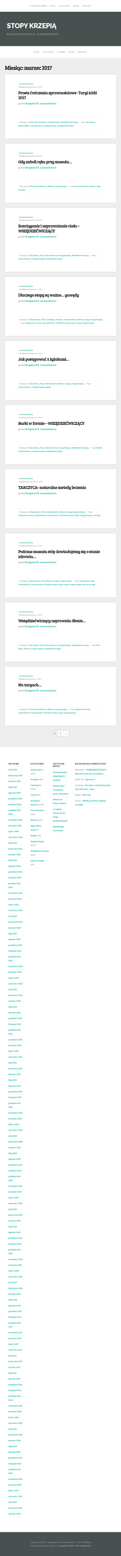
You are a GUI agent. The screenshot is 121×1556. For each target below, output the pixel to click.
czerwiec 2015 (15, 1496)
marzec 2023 (14, 927)
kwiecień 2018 (15, 1288)
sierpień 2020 (15, 1118)
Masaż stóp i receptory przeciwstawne (61, 789)
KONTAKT (87, 6)
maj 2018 (12, 1282)
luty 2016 (12, 1446)
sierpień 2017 (15, 1338)
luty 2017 (12, 1372)
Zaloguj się (85, 1545)
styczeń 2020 (14, 1158)
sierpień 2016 (15, 1411)
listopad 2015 (14, 1463)
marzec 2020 (14, 1147)
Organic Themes (66, 1545)
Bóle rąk (86, 794)
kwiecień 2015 (15, 1507)
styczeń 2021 (14, 1085)
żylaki (48, 387)
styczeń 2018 (14, 1305)
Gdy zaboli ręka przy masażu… (45, 161)
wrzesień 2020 (15, 1112)
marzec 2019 (14, 1220)
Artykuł (34, 779)
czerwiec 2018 (15, 1276)
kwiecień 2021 (15, 1068)
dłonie (27, 648)
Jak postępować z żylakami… (43, 359)
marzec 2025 (14, 781)
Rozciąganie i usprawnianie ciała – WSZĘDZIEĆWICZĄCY (48, 228)
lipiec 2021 (13, 1051)
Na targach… (29, 685)
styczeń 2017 (14, 1378)
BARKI (99, 447)
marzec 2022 (14, 1000)
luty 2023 (12, 933)
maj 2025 (12, 769)
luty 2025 (12, 787)
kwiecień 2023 (15, 921)
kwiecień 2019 (15, 1214)
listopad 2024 (14, 804)
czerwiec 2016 (15, 1423)
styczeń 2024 (14, 866)
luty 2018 (12, 1299)
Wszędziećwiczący (69, 122)
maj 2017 (12, 1355)
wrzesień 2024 (15, 819)
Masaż (51, 186)
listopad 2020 (14, 1097)
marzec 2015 (14, 1513)
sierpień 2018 (15, 1265)
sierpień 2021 (15, 1045)
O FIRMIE (61, 52)
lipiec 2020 (13, 1124)
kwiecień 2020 (15, 1141)
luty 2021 (12, 1079)
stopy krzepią (54, 122)
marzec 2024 (14, 854)
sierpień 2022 (15, 972)
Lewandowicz (36, 125)
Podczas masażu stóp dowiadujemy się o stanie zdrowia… (59, 554)
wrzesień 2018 (15, 1259)
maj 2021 (12, 1062)
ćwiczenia (90, 122)
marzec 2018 (14, 1293)
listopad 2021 (14, 1024)
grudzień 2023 (15, 871)
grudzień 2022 (15, 945)
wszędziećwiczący (65, 125)
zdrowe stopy (88, 584)
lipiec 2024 (13, 831)
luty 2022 (12, 1006)
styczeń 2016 (14, 1452)
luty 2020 (12, 1153)
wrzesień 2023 (15, 893)
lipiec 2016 (13, 1417)
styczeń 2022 (14, 1012)
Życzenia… (90, 779)
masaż (91, 186)
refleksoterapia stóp (65, 323)
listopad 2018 (14, 1243)
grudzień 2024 (15, 798)
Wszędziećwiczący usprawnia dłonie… (51, 620)
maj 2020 (12, 1135)
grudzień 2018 (15, 1237)
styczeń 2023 (14, 939)
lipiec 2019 (13, 1197)
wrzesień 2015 (15, 1479)
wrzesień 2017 (15, 1332)
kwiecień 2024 (15, 848)
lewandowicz (40, 122)
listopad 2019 (14, 1170)
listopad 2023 (14, 877)
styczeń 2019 (14, 1232)
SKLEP (71, 52)
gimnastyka (23, 125)
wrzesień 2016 (15, 1405)
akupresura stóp (33, 323)
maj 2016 (12, 1428)
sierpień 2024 (15, 825)
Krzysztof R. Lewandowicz (40, 103)
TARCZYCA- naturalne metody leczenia (52, 487)
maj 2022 (12, 989)
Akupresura (35, 319)
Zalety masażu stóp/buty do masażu (60, 776)
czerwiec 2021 (15, 1056)
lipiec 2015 (13, 1490)
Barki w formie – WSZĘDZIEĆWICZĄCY (51, 423)
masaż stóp (53, 515)
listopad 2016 (14, 1390)
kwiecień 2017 (15, 1361)
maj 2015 (12, 1502)
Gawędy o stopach (54, 319)
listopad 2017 (14, 1317)
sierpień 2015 (15, 1484)
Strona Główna (38, 6)
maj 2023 (12, 916)
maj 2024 (12, 842)
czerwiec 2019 (15, 1203)
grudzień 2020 (15, 1091)
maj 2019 (12, 1209)
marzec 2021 (14, 1074)
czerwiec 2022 (15, 983)
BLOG (52, 6)
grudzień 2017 (15, 1311)
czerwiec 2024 (15, 837)
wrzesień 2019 (15, 1186)
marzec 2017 (14, 1367)
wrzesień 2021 (15, 1039)
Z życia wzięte (37, 860)
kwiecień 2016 (15, 1434)
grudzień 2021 (15, 1018)
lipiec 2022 (13, 977)
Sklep (76, 6)
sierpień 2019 (15, 1191)
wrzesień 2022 (15, 966)
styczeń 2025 (14, 792)
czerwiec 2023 (15, 910)
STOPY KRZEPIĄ (31, 26)
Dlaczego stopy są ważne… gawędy (48, 295)
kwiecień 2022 (15, 995)
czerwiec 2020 (15, 1130)
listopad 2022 (14, 950)
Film (31, 122)
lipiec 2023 (13, 904)
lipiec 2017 (13, 1344)
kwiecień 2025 (15, 775)
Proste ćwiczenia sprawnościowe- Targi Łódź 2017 (57, 95)
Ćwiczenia (34, 255)
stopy (86, 319)
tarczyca (97, 515)
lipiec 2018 (13, 1270)
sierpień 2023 (15, 898)
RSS (77, 1545)
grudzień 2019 (15, 1164)
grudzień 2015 (15, 1457)
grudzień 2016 (15, 1384)
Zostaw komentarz (26, 84)
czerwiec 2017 (15, 1349)
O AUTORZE (64, 6)
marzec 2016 (14, 1440)
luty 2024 (12, 860)
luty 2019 (12, 1226)
